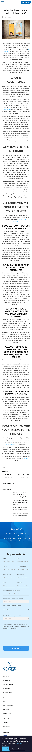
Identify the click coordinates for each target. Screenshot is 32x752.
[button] (2, 2)
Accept (6, 749)
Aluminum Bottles (8, 684)
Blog (4, 701)
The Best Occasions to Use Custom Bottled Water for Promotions (20, 502)
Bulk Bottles (6, 688)
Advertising (23, 478)
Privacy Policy (20, 743)
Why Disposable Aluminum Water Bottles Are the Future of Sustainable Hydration (21, 495)
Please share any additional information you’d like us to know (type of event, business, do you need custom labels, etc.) (16, 626)
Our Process (6, 709)
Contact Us (25, 2)
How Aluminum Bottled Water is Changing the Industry (21, 514)
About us (5, 722)
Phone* (5, 566)
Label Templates (8, 705)
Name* (5, 558)
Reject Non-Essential (17, 749)
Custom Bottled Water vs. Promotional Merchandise (20, 508)
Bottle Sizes (6, 680)
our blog (25, 458)
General (8, 474)
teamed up (7, 109)
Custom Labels (7, 692)
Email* (18, 558)
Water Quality (7, 713)
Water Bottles (23, 474)
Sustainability (20, 17)
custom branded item (11, 444)
